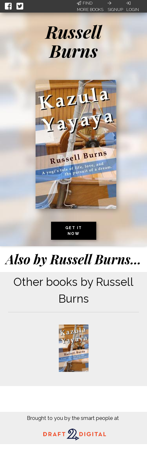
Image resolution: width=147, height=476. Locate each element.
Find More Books (90, 6)
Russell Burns (73, 41)
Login (132, 6)
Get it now (73, 231)
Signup (115, 6)
